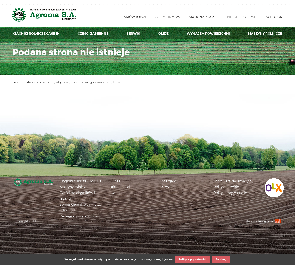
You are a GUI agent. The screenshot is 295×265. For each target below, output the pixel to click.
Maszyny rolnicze (265, 33)
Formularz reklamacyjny (233, 181)
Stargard (169, 181)
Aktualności (120, 187)
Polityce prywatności (192, 259)
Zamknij (221, 259)
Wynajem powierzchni (208, 33)
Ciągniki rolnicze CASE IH (80, 181)
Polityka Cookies (226, 187)
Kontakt (230, 17)
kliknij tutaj (112, 82)
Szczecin (169, 187)
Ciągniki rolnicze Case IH (36, 33)
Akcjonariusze (202, 17)
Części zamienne (93, 33)
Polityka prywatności (230, 193)
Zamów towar (135, 17)
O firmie (250, 17)
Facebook (273, 17)
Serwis (133, 33)
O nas (115, 181)
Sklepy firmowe (168, 17)
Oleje (163, 33)
